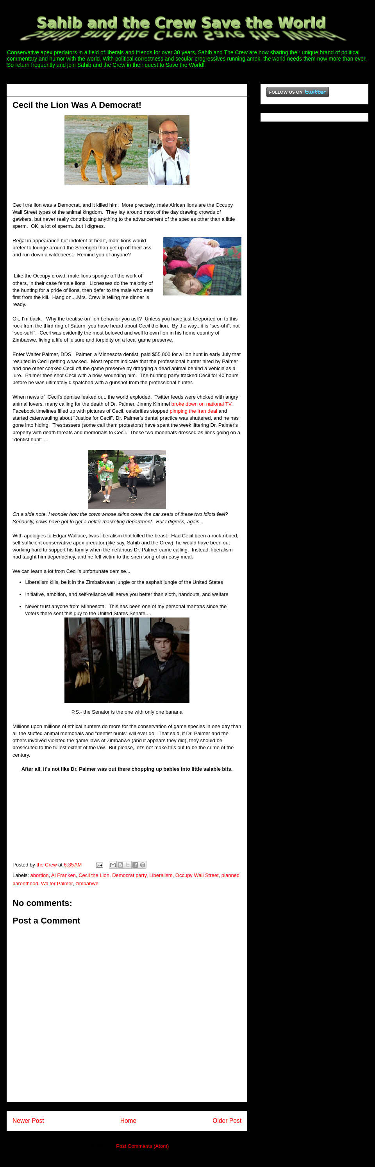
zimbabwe (86, 883)
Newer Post (28, 1120)
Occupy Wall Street (197, 875)
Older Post (226, 1120)
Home (128, 1120)
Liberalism (160, 875)
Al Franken (63, 875)
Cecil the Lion (94, 875)
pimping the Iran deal (193, 411)
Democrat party (129, 875)
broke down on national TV (201, 404)
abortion (39, 875)
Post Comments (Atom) (142, 1146)
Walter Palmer (57, 883)
